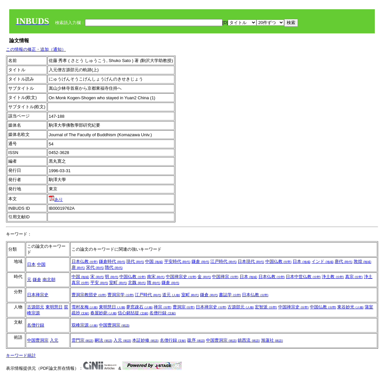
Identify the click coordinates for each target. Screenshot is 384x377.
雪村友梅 (85, 306)
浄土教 (333, 276)
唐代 (343, 261)
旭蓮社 (272, 340)
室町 (118, 282)
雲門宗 (83, 340)
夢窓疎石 (139, 306)
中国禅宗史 (181, 276)
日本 (31, 264)
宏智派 (266, 306)
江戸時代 (223, 261)
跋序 (196, 340)
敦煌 (362, 261)
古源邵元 (35, 306)
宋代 (95, 267)
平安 (99, 282)
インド (322, 261)
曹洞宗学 (120, 294)
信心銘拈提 (133, 312)
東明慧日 (54, 306)
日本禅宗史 (37, 294)
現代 (135, 261)
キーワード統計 (21, 355)
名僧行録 (162, 312)
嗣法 (103, 340)
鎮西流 (249, 340)
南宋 (156, 276)
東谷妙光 (350, 306)
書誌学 (230, 294)
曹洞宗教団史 (89, 294)
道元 (171, 294)
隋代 (114, 267)
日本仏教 (85, 261)
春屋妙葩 (103, 312)
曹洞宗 (184, 306)
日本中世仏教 (303, 276)
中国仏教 (278, 261)
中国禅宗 (225, 276)
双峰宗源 (85, 325)
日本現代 (251, 261)
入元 (54, 340)
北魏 (137, 282)
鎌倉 (200, 261)
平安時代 (177, 261)
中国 (41, 264)
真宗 (354, 276)
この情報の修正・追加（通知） (36, 49)
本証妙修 (145, 340)
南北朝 (49, 279)
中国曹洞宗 (114, 325)
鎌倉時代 (112, 261)
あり (56, 199)
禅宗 (162, 306)
